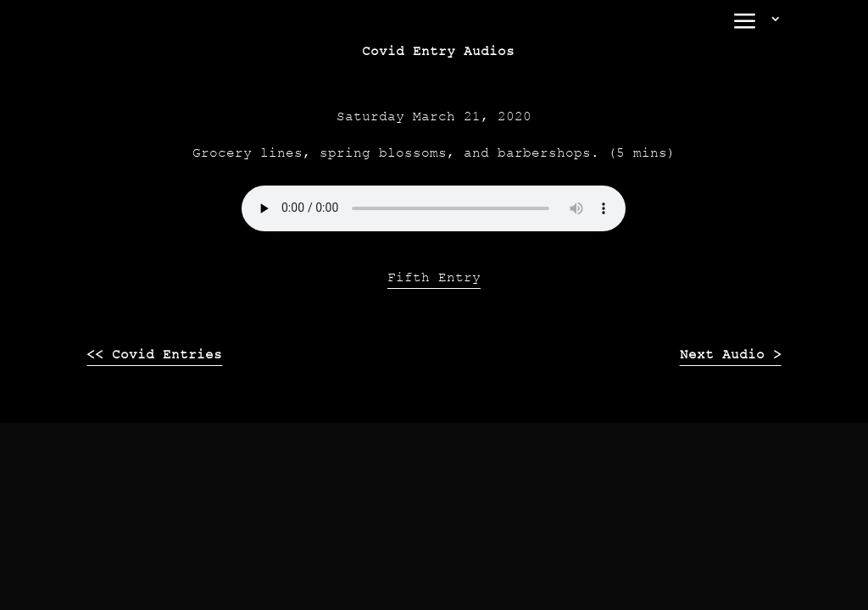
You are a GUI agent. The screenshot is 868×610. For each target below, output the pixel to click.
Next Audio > (731, 354)
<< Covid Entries (154, 354)
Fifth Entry (434, 277)
